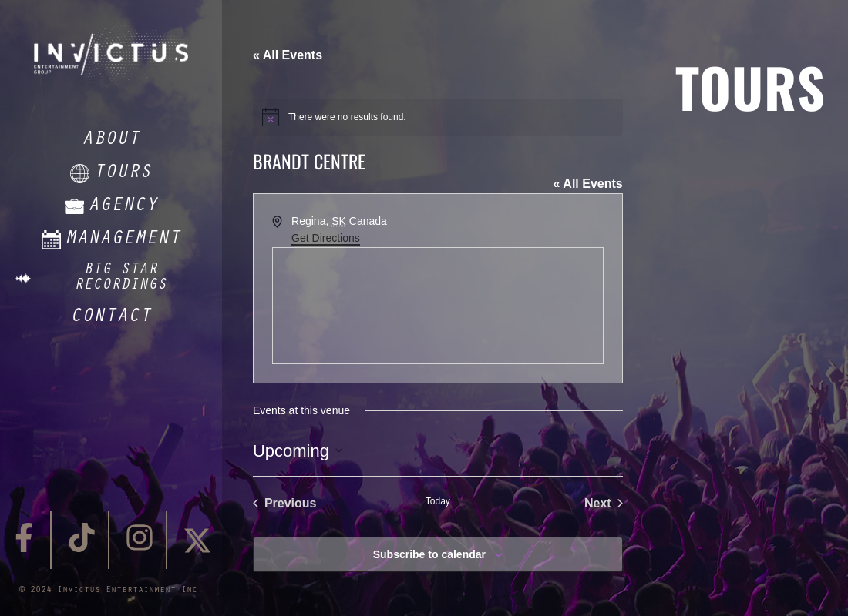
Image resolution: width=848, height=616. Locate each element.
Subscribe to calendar (429, 554)
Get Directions (325, 238)
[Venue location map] (438, 305)
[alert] (438, 117)
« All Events (287, 55)
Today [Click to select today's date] (438, 501)
